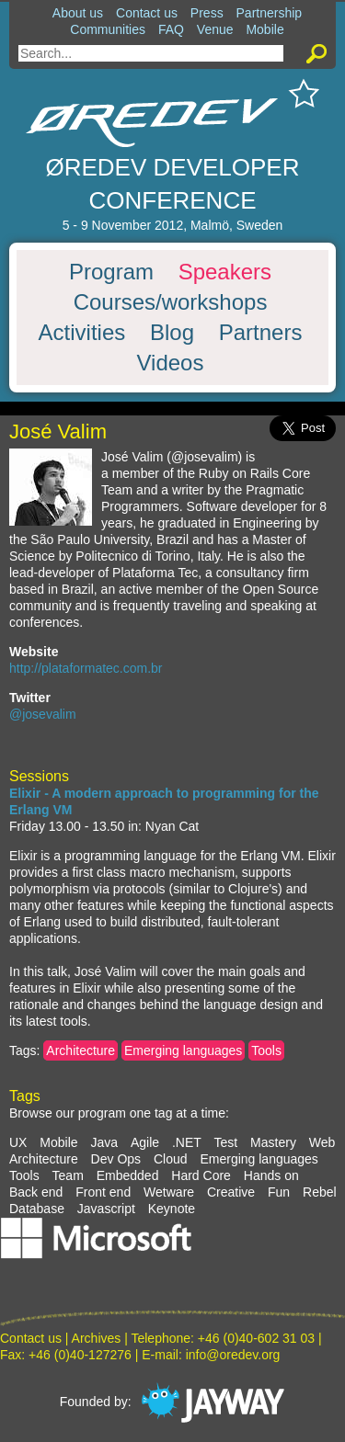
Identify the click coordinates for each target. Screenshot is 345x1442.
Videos (170, 363)
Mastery (273, 1142)
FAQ (171, 29)
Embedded (128, 1175)
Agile (145, 1142)
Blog (172, 332)
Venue (215, 29)
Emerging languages (183, 1050)
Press (207, 13)
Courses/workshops (171, 302)
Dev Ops (116, 1159)
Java (104, 1142)
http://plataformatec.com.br (86, 668)
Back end (36, 1192)
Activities (82, 332)
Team (68, 1175)
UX (18, 1142)
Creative (231, 1192)
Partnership (269, 13)
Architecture (80, 1050)
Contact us (147, 13)
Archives (96, 1338)
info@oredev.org (233, 1354)
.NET (186, 1142)
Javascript (106, 1208)
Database (36, 1208)
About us (77, 13)
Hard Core (201, 1175)
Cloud (171, 1159)
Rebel (320, 1192)
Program (111, 272)
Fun (279, 1192)
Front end (103, 1192)
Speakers (224, 272)
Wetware (169, 1192)
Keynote (171, 1208)
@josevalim (42, 714)
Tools (266, 1050)
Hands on (271, 1175)
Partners (261, 332)
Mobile (264, 29)
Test (226, 1142)
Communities (107, 29)
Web (322, 1142)
